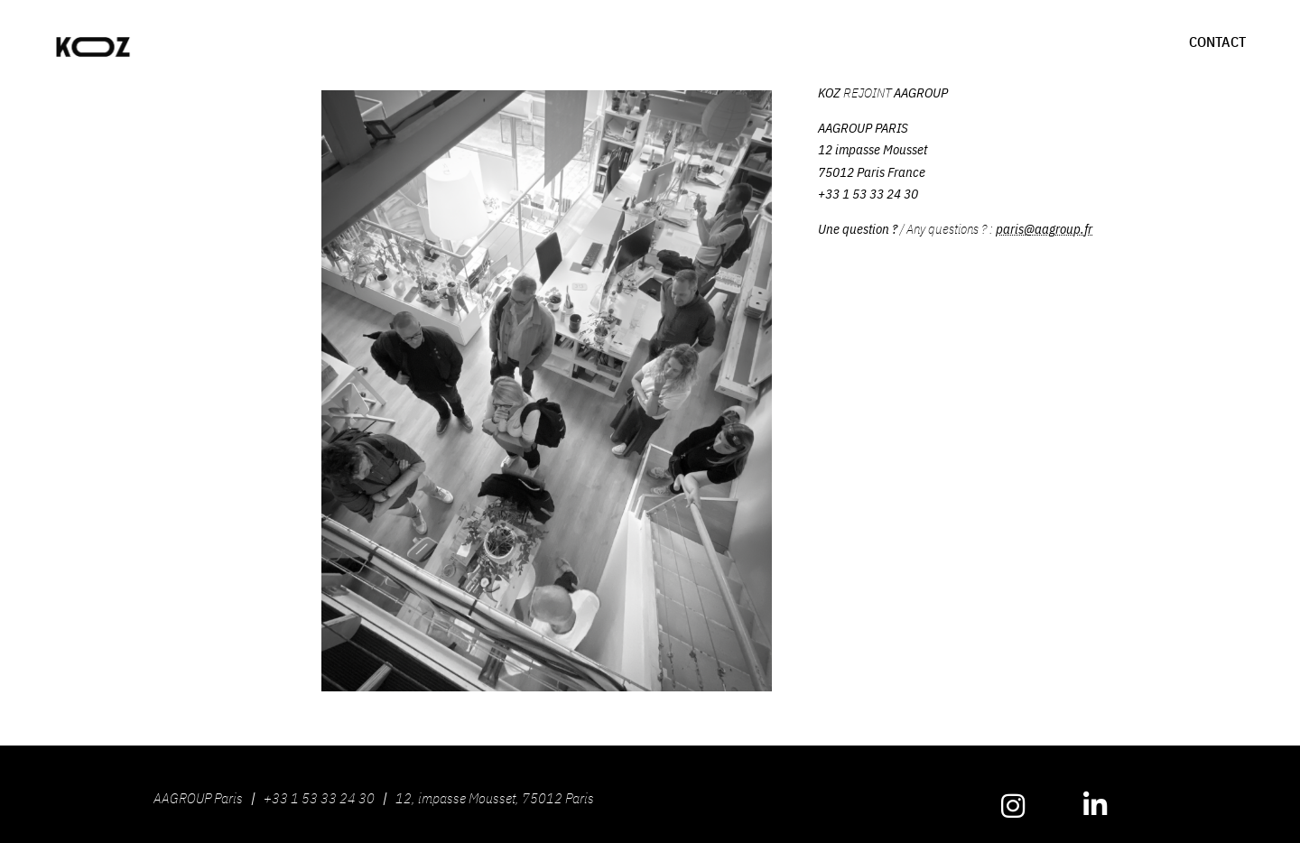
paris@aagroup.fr (1044, 228)
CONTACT (1217, 41)
